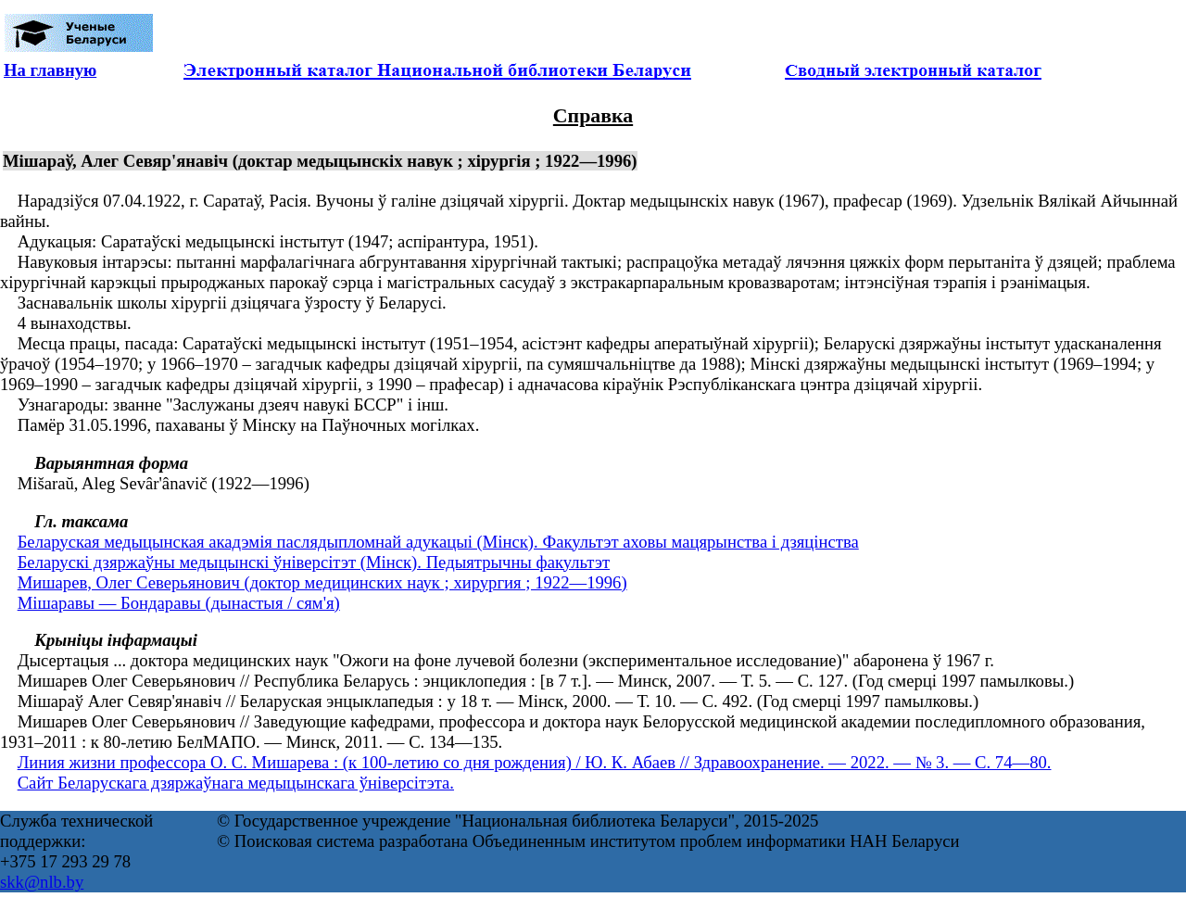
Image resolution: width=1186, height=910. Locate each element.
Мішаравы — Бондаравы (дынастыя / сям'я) (179, 603)
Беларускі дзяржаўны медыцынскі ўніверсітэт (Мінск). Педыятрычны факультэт (314, 562)
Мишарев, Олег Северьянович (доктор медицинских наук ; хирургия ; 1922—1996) (322, 582)
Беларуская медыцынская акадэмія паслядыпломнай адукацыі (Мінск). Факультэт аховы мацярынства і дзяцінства (438, 541)
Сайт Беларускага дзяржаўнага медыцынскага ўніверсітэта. (236, 782)
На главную (50, 70)
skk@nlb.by (41, 881)
